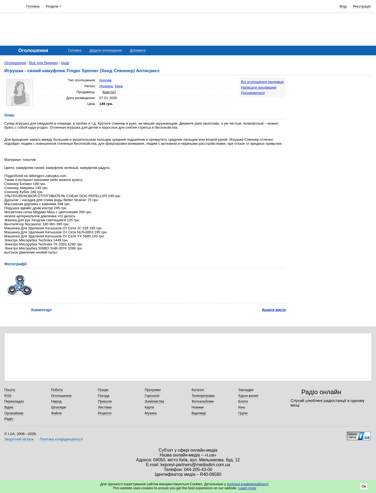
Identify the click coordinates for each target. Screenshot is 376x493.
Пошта (9, 390)
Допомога (137, 50)
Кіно (241, 407)
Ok (363, 486)
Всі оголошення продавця (262, 82)
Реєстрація (362, 6)
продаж (105, 80)
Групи (243, 413)
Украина (106, 86)
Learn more (247, 488)
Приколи (105, 401)
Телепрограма (203, 396)
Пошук (103, 390)
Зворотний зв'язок (18, 439)
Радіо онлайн (321, 392)
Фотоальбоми (203, 401)
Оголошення (15, 63)
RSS (8, 396)
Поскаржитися (253, 93)
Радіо (8, 419)
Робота (57, 390)
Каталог (198, 390)
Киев (119, 86)
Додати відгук (274, 310)
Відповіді (199, 413)
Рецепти (104, 413)
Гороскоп (152, 396)
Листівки (105, 407)
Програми (152, 390)
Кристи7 (109, 92)
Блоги (243, 401)
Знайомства (154, 401)
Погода (103, 396)
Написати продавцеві (258, 87)
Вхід (343, 6)
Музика (150, 413)
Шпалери (58, 407)
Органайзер (13, 413)
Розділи (52, 6)
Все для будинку (43, 63)
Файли (56, 413)
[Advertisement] (331, 110)
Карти (149, 407)
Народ (56, 401)
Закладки (245, 390)
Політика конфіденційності (61, 439)
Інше (65, 63)
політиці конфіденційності (247, 484)
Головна (33, 6)
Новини (198, 407)
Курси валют (248, 396)
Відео (8, 407)
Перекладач (14, 401)
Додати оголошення (105, 50)
